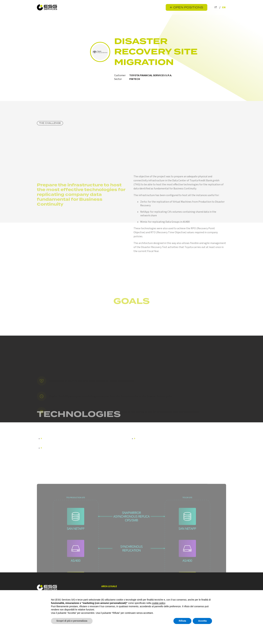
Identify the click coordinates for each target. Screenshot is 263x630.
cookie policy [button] (158, 603)
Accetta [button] (202, 620)
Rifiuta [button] (182, 620)
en (224, 7)
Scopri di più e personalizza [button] (71, 620)
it (216, 7)
